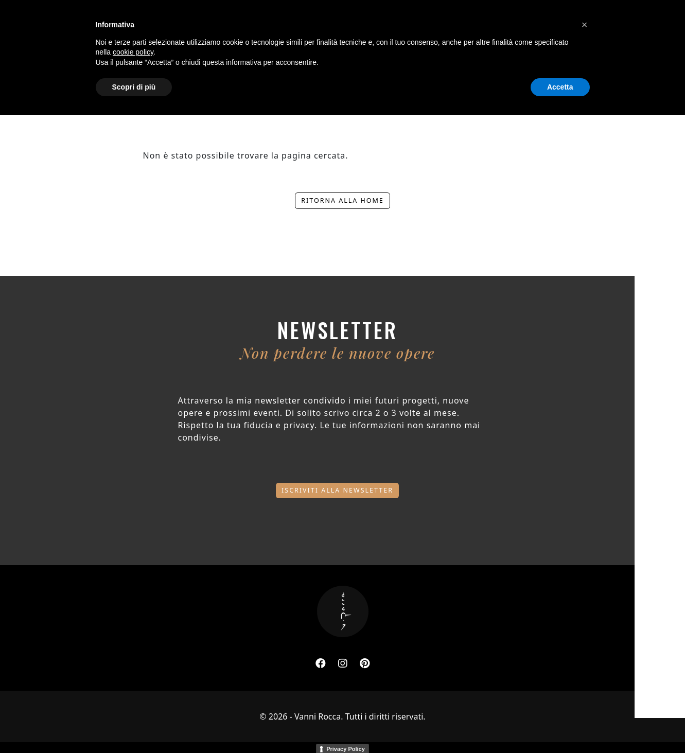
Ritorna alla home (343, 200)
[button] (584, 663)
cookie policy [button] (133, 690)
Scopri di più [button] (134, 725)
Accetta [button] (560, 725)
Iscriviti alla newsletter (337, 488)
